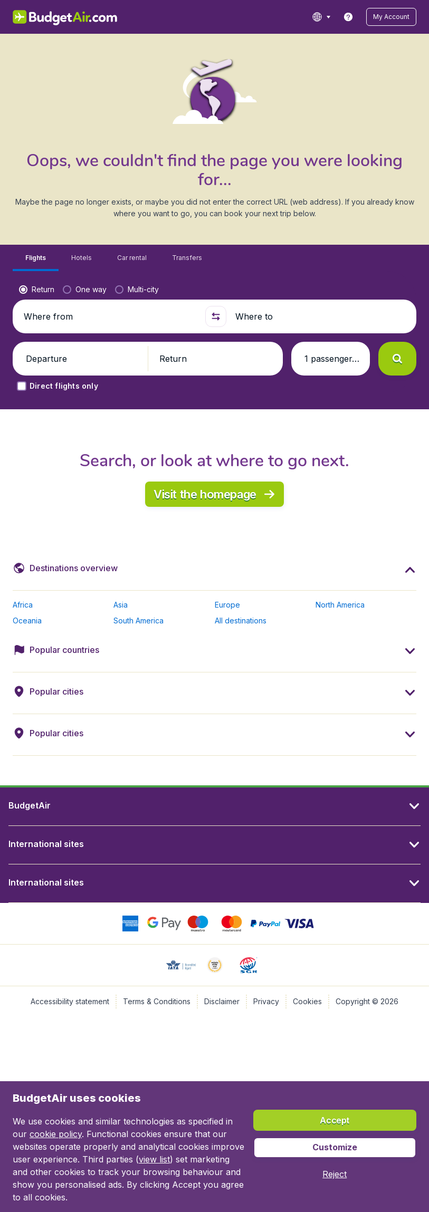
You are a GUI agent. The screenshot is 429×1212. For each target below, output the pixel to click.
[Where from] (110, 316)
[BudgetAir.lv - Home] (66, 17)
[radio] (36, 289)
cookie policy (56, 1134)
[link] (348, 17)
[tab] (36, 258)
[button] (391, 17)
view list (154, 1159)
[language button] (321, 17)
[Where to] (321, 316)
